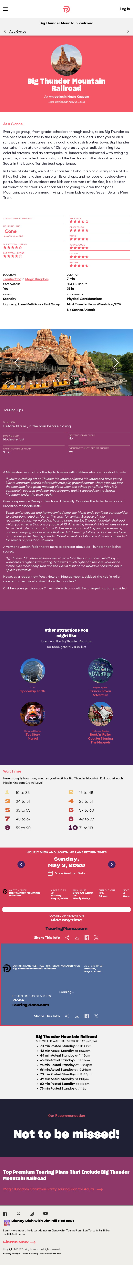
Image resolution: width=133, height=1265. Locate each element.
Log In (125, 9)
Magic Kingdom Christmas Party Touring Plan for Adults (53, 1189)
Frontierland (12, 279)
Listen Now (20, 1242)
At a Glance (17, 31)
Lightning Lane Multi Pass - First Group (31, 304)
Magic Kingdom (78, 97)
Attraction (56, 97)
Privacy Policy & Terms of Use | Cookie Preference (32, 1253)
